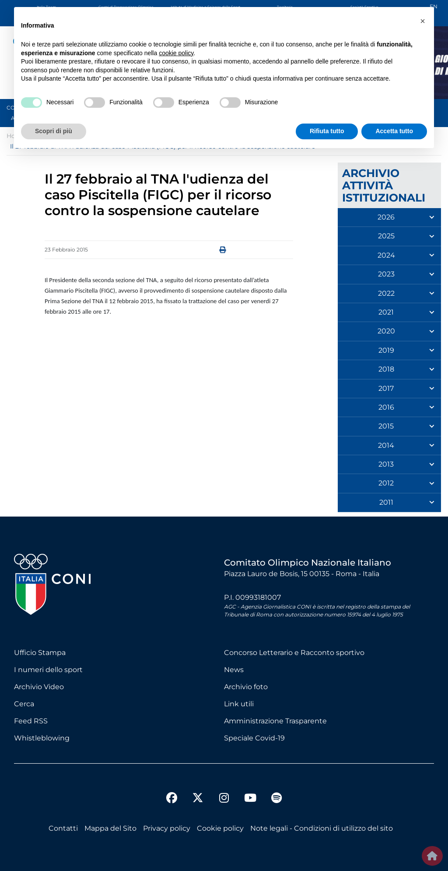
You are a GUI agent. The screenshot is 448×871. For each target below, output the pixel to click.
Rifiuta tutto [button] (327, 131)
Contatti (63, 828)
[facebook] (171, 799)
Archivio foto (246, 687)
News (234, 670)
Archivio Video (39, 687)
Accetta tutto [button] (394, 131)
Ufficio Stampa (40, 652)
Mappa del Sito (110, 828)
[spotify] (276, 799)
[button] (423, 21)
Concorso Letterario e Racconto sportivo (294, 652)
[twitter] (197, 791)
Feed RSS (31, 721)
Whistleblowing (42, 738)
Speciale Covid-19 (254, 738)
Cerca (24, 704)
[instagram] (224, 799)
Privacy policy (166, 828)
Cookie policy (220, 828)
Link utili (239, 704)
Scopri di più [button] (53, 131)
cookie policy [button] (176, 53)
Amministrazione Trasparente (275, 721)
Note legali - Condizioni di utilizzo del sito (321, 828)
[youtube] (250, 799)
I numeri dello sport (48, 670)
